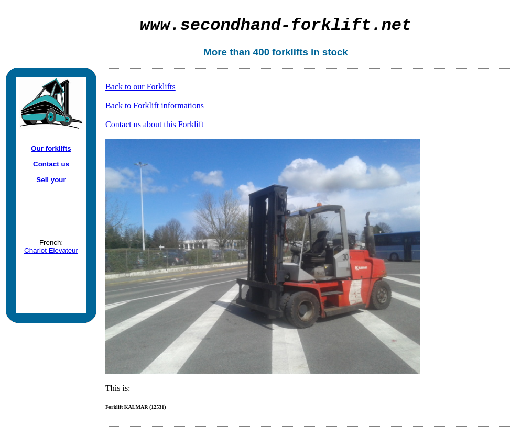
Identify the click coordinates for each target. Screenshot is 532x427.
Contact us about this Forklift (154, 124)
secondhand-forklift (276, 25)
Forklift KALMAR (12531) (135, 407)
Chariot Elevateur (51, 250)
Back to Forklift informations (154, 105)
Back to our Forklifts (140, 86)
